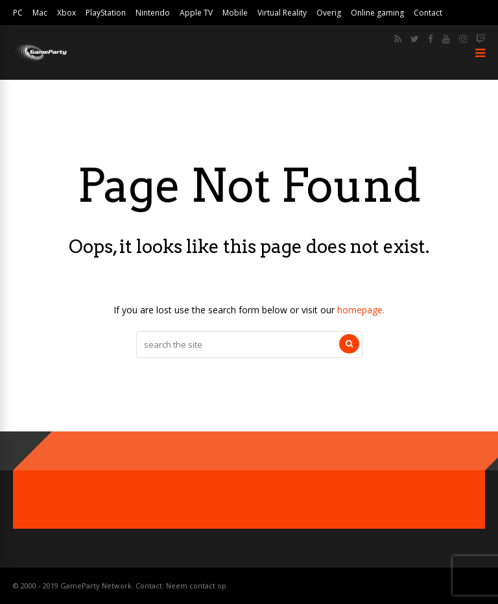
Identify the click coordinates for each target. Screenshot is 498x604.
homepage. (361, 310)
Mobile (235, 12)
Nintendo (153, 12)
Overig (328, 12)
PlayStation (106, 12)
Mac (39, 12)
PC (18, 12)
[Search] (349, 344)
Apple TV (196, 12)
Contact (428, 12)
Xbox (66, 12)
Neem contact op (196, 585)
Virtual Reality (282, 12)
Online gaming (377, 12)
